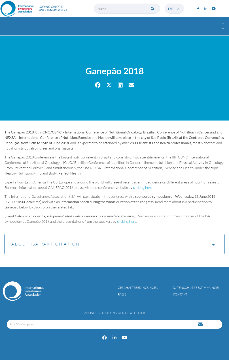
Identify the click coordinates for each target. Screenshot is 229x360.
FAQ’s (122, 294)
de (174, 9)
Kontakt (180, 294)
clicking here (142, 187)
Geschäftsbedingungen (138, 287)
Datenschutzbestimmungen (197, 287)
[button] (223, 25)
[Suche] (153, 8)
